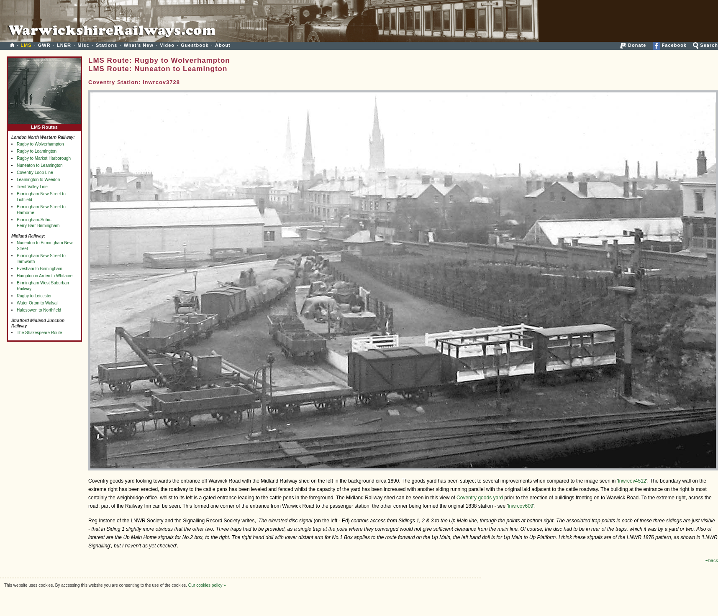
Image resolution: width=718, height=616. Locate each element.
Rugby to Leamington (36, 151)
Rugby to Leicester (34, 296)
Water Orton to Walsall (38, 303)
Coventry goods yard (479, 498)
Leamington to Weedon (38, 179)
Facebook (670, 45)
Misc (83, 45)
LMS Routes (44, 125)
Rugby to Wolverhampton (40, 144)
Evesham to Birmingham (39, 268)
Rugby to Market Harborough (44, 158)
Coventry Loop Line (35, 172)
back (711, 560)
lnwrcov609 (520, 506)
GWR (44, 45)
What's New (139, 45)
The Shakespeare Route (39, 332)
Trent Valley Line (32, 186)
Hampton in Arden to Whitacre (44, 275)
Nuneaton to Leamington (40, 165)
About (223, 45)
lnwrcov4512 (632, 481)
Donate (633, 45)
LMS (26, 45)
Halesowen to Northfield (39, 310)
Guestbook (194, 45)
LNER (64, 45)
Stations (106, 45)
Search (705, 45)
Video (167, 45)
